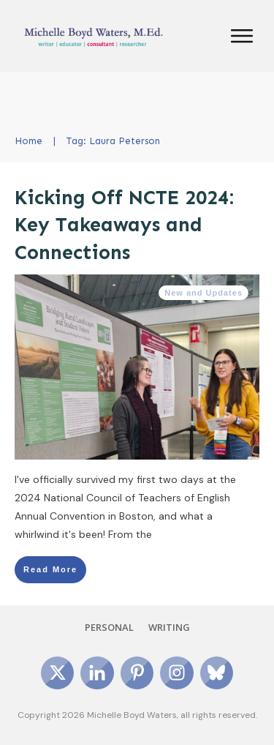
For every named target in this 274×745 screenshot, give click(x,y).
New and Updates (203, 292)
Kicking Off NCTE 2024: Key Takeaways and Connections (124, 225)
